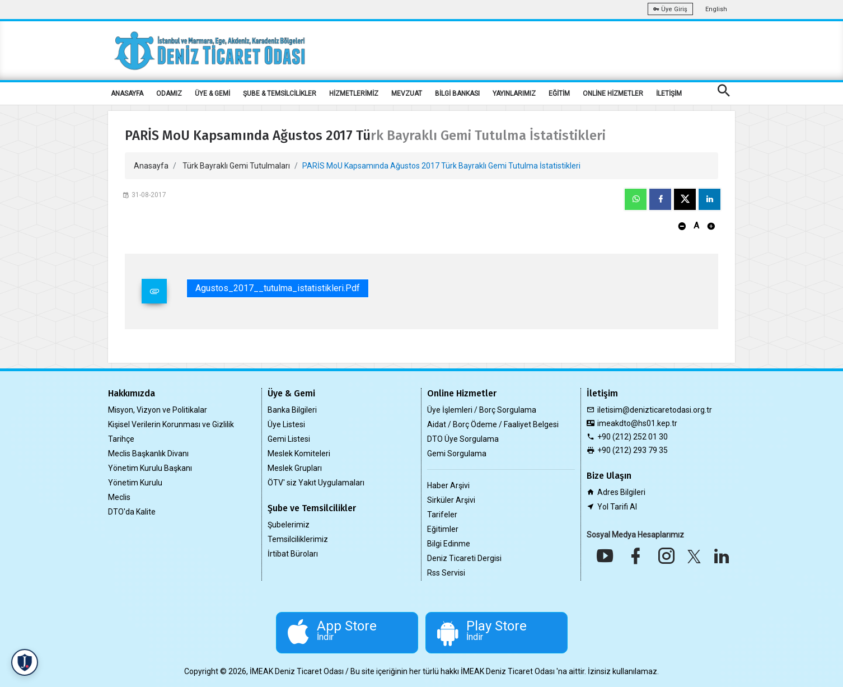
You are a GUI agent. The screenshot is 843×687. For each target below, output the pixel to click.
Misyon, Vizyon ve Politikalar (157, 409)
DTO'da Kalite (132, 511)
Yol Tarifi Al (617, 506)
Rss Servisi (446, 572)
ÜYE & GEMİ (212, 93)
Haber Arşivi (448, 485)
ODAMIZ (169, 93)
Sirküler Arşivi (451, 500)
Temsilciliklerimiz (298, 539)
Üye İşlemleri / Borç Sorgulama (481, 409)
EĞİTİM (559, 93)
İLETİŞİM (669, 93)
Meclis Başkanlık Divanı (148, 453)
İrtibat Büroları (293, 553)
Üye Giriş (670, 9)
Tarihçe (121, 438)
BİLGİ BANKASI (457, 93)
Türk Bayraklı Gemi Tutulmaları (236, 165)
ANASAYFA (127, 93)
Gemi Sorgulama (456, 453)
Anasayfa (151, 165)
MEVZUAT (406, 93)
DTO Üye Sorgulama (463, 438)
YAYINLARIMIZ (514, 93)
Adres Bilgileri (621, 492)
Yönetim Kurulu (135, 482)
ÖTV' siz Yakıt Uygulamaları (316, 482)
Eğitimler (442, 529)
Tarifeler (442, 514)
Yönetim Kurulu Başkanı (150, 468)
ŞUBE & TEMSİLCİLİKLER (279, 93)
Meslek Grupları (295, 468)
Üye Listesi (286, 424)
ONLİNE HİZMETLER (613, 93)
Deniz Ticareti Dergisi (464, 558)
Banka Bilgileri (292, 409)
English (716, 9)
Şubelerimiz (289, 524)
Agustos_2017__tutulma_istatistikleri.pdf (277, 288)
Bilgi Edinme (448, 543)
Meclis (119, 497)
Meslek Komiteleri (299, 453)
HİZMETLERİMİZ (353, 93)
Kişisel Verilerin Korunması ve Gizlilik (171, 424)
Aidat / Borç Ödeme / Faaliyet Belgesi (493, 424)
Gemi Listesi (289, 438)
